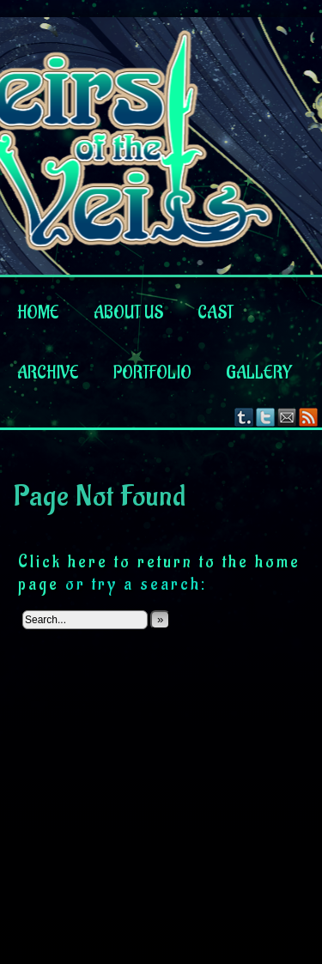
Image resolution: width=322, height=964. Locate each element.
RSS (308, 416)
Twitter (265, 416)
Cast (215, 313)
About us (128, 313)
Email (287, 416)
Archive (48, 373)
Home (38, 313)
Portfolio (152, 373)
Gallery (259, 373)
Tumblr (244, 416)
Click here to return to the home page (159, 573)
